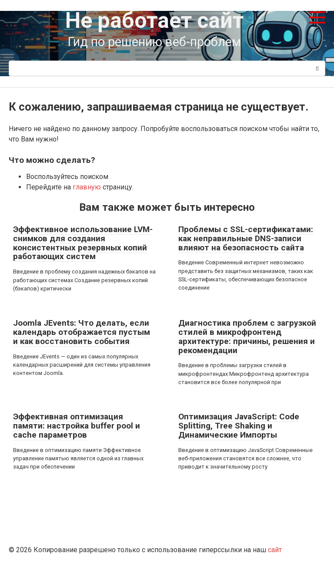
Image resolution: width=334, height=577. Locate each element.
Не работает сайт (154, 20)
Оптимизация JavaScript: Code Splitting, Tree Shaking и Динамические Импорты (238, 426)
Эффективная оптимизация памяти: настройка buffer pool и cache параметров (76, 426)
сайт (275, 550)
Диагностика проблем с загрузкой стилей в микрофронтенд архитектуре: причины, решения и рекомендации (247, 336)
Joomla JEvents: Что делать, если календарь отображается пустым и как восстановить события (81, 332)
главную (87, 187)
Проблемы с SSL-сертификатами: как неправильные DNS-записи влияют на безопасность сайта (245, 238)
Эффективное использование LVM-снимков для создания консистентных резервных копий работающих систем (83, 243)
